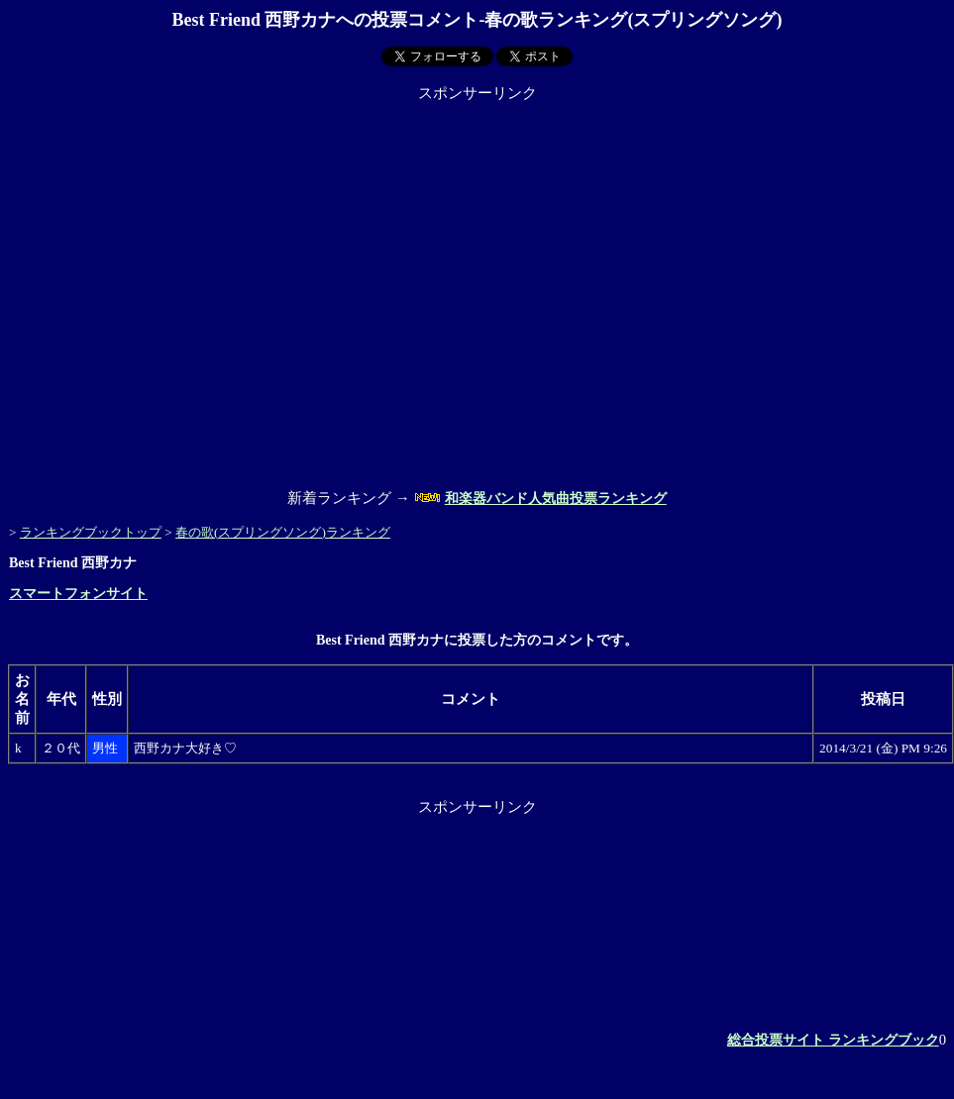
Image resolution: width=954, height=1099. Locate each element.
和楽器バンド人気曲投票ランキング (556, 498)
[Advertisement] (185, 288)
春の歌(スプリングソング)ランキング (282, 532)
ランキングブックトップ (90, 532)
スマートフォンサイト (78, 593)
